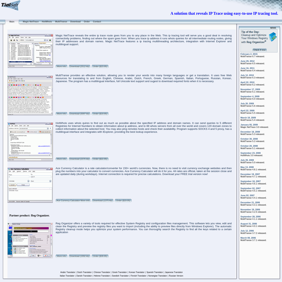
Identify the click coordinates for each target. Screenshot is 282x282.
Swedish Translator (120, 276)
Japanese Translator (174, 272)
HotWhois (47, 21)
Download (75, 21)
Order (87, 21)
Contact (97, 21)
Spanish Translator (154, 272)
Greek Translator (119, 272)
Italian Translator (67, 276)
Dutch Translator (84, 272)
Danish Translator (84, 276)
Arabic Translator (67, 272)
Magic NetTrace (30, 21)
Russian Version (176, 276)
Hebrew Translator (102, 276)
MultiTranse (61, 21)
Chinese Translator (102, 272)
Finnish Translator (138, 276)
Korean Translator (137, 272)
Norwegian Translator (157, 276)
